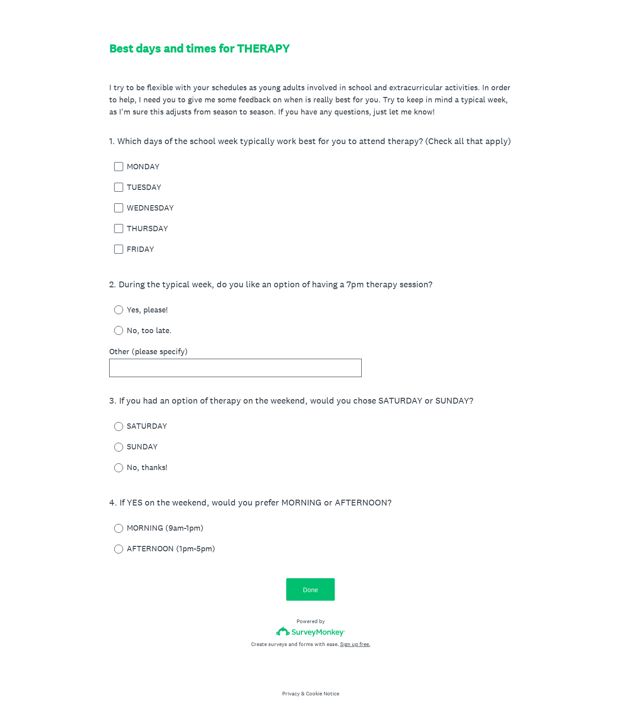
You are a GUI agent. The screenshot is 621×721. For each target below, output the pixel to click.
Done (310, 589)
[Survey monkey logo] (310, 631)
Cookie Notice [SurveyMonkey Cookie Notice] (322, 693)
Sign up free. (355, 644)
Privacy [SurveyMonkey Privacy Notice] (291, 693)
